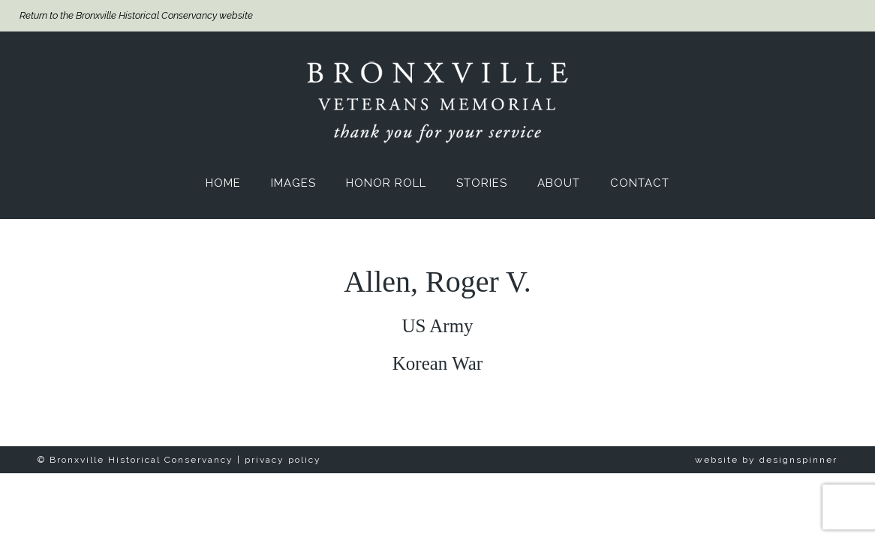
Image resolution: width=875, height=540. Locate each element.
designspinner (798, 459)
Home (223, 183)
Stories (481, 183)
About (558, 183)
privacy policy (283, 459)
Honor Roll (386, 183)
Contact (639, 183)
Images (293, 183)
